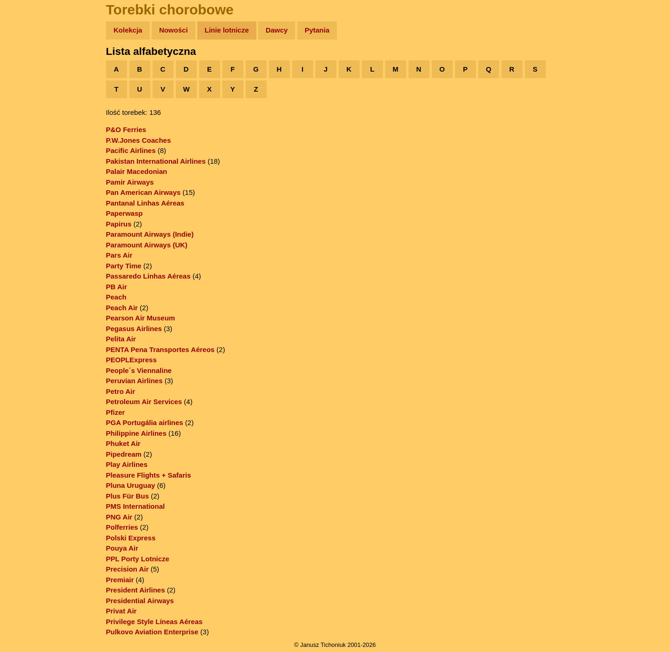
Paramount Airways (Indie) (150, 234)
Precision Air (127, 569)
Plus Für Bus (127, 496)
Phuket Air (123, 443)
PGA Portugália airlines (144, 422)
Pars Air (119, 255)
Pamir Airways (130, 182)
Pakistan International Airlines (156, 161)
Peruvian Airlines (134, 381)
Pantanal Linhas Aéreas (145, 203)
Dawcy (277, 30)
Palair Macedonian (137, 171)
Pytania (317, 30)
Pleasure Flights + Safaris (148, 475)
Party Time (123, 266)
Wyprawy (30, 66)
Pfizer (115, 412)
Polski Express (131, 538)
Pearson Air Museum (140, 318)
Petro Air (120, 391)
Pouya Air (122, 548)
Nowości (173, 30)
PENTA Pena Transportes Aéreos (160, 349)
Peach (116, 297)
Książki (27, 120)
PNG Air (119, 517)
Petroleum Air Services (144, 402)
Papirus (119, 224)
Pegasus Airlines (134, 329)
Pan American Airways (143, 192)
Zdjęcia (27, 84)
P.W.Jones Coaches (138, 140)
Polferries (122, 527)
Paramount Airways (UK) (147, 245)
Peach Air (122, 308)
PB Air (116, 287)
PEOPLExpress (131, 360)
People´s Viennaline (139, 370)
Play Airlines (127, 464)
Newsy (26, 102)
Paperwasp (124, 213)
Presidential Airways (140, 601)
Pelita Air (121, 339)
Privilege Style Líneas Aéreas (154, 621)
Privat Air (121, 611)
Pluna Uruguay (130, 485)
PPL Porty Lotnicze (137, 559)
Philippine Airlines (136, 433)
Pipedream (124, 454)
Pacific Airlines (131, 150)
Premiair (120, 580)
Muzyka (28, 138)
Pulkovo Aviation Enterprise (152, 632)
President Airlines (135, 590)
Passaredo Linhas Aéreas (148, 276)
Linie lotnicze (227, 30)
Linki (23, 174)
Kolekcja (128, 30)
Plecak (26, 156)
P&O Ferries (126, 129)
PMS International (135, 506)
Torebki (27, 192)
